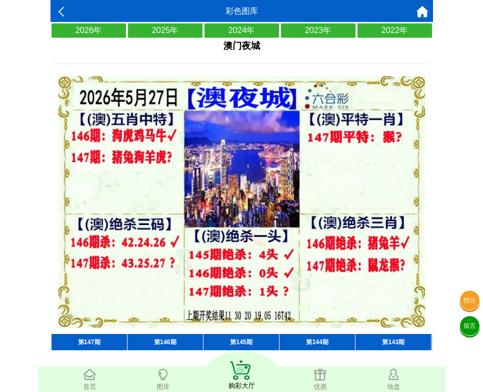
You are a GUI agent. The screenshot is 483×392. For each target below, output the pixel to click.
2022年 (395, 30)
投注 (470, 300)
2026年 (88, 30)
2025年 (165, 30)
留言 (470, 325)
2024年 (241, 30)
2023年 (318, 30)
